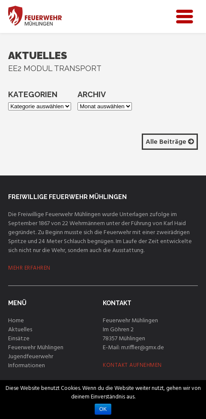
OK (103, 409)
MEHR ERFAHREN (29, 268)
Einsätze (19, 339)
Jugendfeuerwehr (30, 357)
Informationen (26, 366)
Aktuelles (20, 330)
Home (16, 321)
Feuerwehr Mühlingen (35, 348)
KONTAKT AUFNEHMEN (132, 365)
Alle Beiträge (170, 142)
